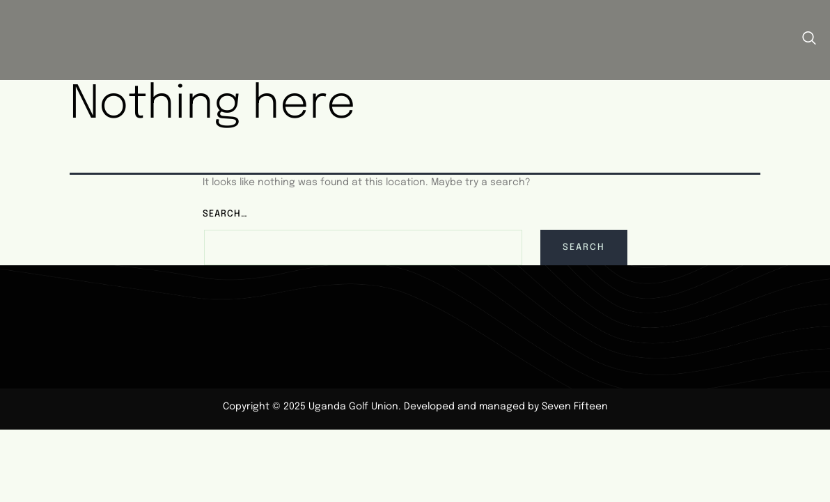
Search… (225, 209)
